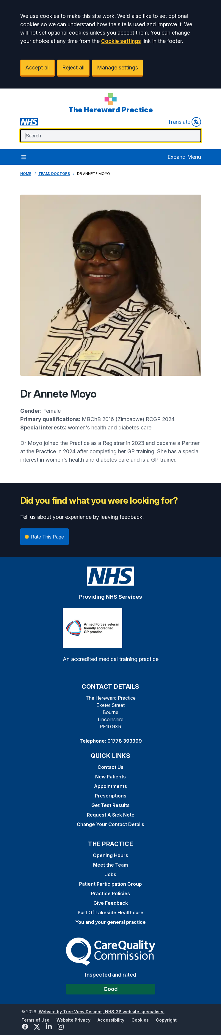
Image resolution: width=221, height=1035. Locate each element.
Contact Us (110, 767)
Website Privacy (73, 1019)
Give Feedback (110, 903)
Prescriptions (110, 796)
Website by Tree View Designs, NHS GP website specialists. (101, 1011)
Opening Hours (110, 855)
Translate (184, 122)
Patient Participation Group (110, 884)
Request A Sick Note (110, 815)
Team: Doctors (54, 173)
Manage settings (117, 67)
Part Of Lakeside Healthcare (110, 912)
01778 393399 (124, 741)
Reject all (73, 67)
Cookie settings (121, 41)
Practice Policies (110, 893)
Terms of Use (35, 1019)
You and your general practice (110, 922)
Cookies (140, 1019)
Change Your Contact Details (110, 824)
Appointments (110, 786)
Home (25, 173)
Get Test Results (110, 805)
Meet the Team (110, 865)
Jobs (110, 874)
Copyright (166, 1019)
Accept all (37, 67)
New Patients (110, 777)
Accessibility (111, 1019)
